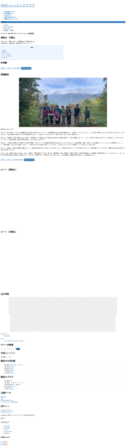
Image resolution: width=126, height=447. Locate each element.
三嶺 (10, 380)
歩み (2, 398)
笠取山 (11, 388)
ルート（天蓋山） (7, 56)
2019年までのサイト (7, 410)
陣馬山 (11, 372)
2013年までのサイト (7, 412)
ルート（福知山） (7, 54)
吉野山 (12, 366)
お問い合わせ (8, 431)
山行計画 (7, 426)
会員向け (7, 433)
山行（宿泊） (20, 340)
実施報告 (4, 52)
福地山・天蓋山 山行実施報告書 (12, 160)
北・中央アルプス (10, 340)
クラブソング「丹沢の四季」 (10, 402)
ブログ (6, 429)
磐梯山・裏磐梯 (15, 384)
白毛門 (13, 386)
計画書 (4, 50)
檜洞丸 (12, 370)
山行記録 (31, 33)
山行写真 (4, 57)
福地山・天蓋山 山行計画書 (10, 68)
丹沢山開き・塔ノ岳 (16, 365)
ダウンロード (26, 68)
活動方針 (3, 397)
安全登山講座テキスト (7, 400)
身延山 (11, 368)
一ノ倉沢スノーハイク (17, 382)
